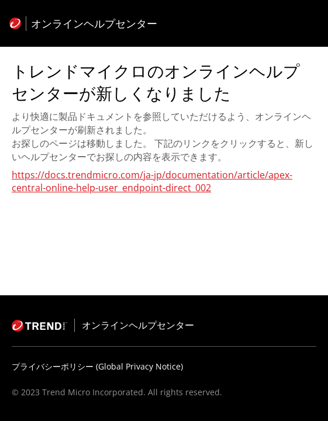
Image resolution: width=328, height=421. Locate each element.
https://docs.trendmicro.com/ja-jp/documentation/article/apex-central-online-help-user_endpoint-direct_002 (152, 181)
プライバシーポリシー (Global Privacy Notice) (97, 366)
